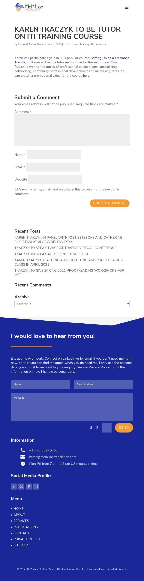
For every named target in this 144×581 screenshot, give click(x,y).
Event (67, 44)
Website (20, 179)
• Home (17, 508)
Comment (22, 111)
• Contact (20, 533)
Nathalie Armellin (118, 569)
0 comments (98, 44)
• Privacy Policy (26, 539)
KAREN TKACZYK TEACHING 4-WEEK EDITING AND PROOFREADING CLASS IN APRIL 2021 (68, 262)
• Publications (24, 527)
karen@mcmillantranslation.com (52, 457)
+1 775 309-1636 (43, 450)
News (75, 44)
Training (84, 44)
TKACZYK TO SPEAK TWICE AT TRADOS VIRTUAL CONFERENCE (65, 248)
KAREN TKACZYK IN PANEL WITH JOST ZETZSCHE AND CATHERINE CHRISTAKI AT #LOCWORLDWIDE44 (68, 239)
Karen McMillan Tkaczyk (32, 44)
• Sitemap (19, 545)
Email (19, 167)
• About (18, 515)
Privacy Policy (99, 367)
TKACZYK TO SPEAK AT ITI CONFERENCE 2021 (51, 254)
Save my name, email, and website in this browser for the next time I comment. (67, 191)
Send (124, 427)
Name (20, 154)
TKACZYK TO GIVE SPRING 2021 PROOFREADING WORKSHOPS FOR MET (69, 272)
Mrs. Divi (75, 569)
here (86, 75)
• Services (20, 521)
